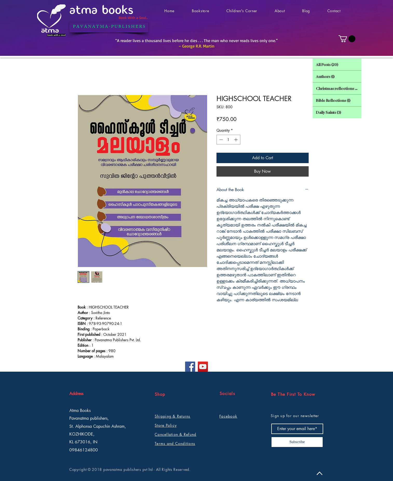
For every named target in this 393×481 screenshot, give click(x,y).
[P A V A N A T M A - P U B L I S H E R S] (108, 27)
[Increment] (236, 139)
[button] (346, 38)
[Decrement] (220, 139)
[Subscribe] (297, 442)
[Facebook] (190, 367)
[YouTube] (203, 367)
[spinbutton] (228, 139)
